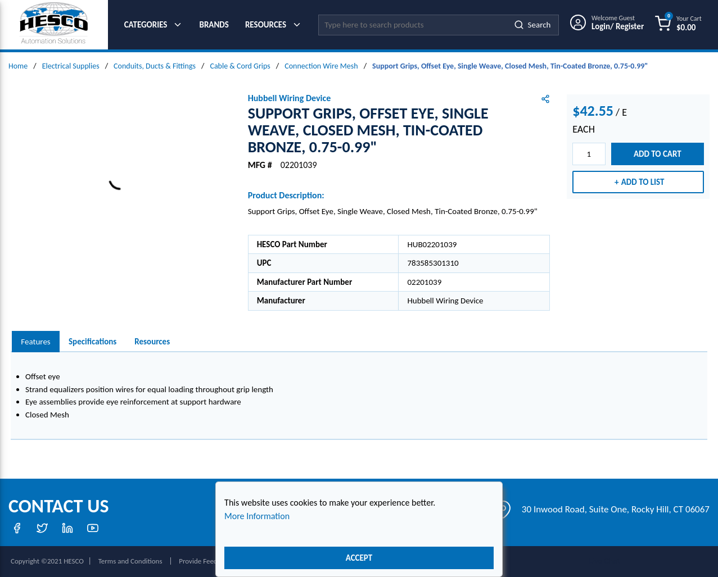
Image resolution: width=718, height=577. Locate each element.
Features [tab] (35, 342)
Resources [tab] (152, 342)
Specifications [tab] (92, 342)
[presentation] (36, 342)
